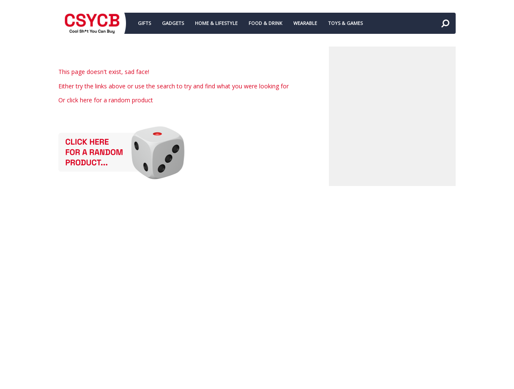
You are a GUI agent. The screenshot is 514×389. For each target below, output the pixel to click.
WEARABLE (305, 23)
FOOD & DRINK (265, 23)
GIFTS (144, 23)
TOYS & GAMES (345, 23)
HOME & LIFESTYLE (216, 23)
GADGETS (173, 23)
